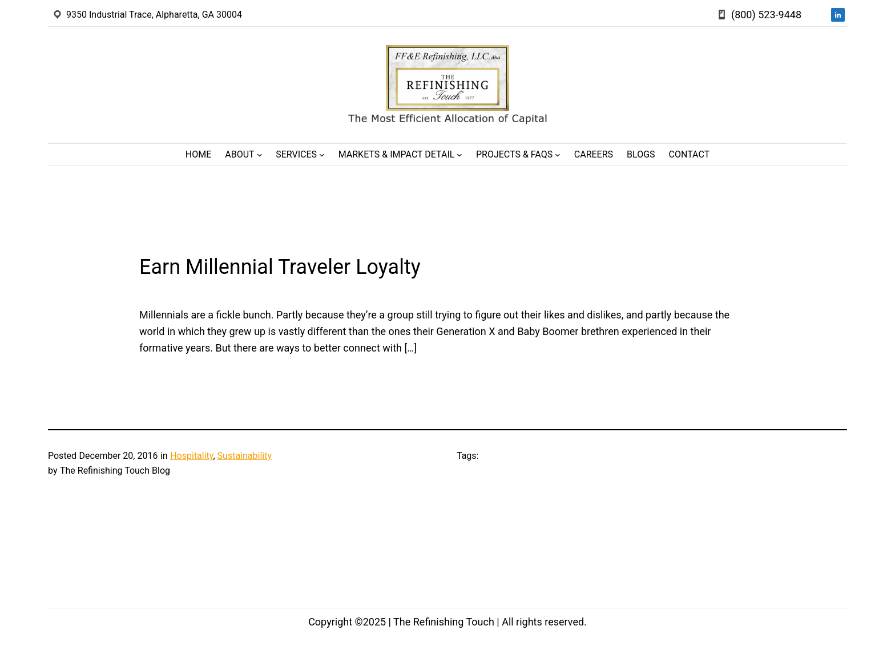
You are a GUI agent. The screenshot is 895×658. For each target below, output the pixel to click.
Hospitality (191, 455)
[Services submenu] (322, 155)
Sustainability (244, 455)
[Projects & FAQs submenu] (558, 155)
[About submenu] (260, 155)
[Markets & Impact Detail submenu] (459, 155)
